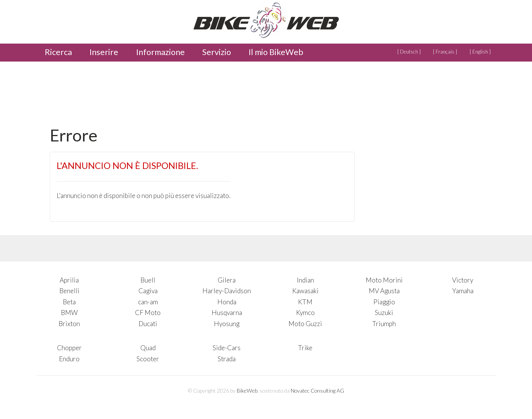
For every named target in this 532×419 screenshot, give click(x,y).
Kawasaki (305, 291)
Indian (305, 280)
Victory (462, 280)
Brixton (69, 324)
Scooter (148, 359)
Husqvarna (226, 313)
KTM (305, 302)
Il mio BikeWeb (276, 52)
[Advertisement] (189, 91)
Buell (147, 280)
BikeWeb (247, 390)
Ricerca (58, 52)
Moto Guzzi (305, 324)
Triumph (384, 324)
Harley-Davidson (226, 291)
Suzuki (384, 313)
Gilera (227, 280)
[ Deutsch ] (409, 52)
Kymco (305, 313)
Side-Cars (227, 348)
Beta (69, 302)
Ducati (147, 324)
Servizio (216, 52)
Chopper (69, 348)
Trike (305, 348)
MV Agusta (384, 291)
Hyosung (226, 324)
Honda (226, 302)
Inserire (103, 52)
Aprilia (69, 280)
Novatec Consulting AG (317, 390)
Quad (148, 348)
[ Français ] (445, 52)
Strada (227, 359)
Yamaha (462, 291)
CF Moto (148, 313)
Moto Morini (384, 280)
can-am (148, 302)
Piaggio (384, 302)
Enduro (69, 359)
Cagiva (148, 291)
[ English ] (480, 52)
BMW (69, 313)
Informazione (160, 52)
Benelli (69, 291)
